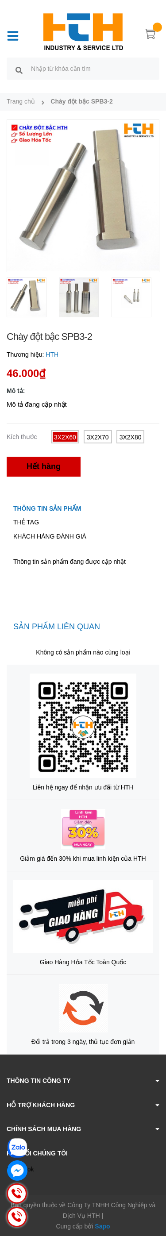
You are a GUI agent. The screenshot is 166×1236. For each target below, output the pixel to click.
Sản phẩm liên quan (56, 626)
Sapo (102, 1226)
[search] (19, 70)
